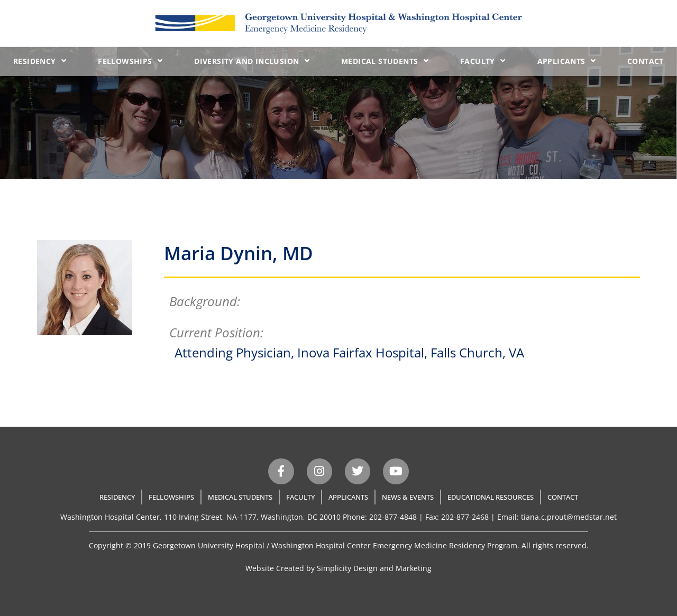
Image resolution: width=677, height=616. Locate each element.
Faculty (482, 61)
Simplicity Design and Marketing (374, 568)
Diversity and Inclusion (251, 61)
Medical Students (384, 61)
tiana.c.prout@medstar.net (569, 517)
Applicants (566, 61)
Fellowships (130, 61)
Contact (645, 61)
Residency (39, 61)
